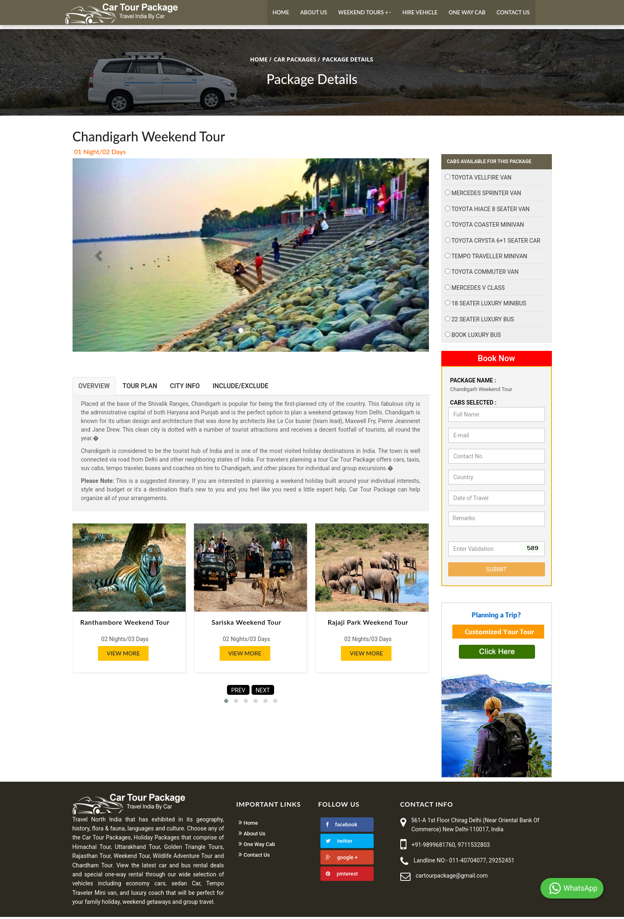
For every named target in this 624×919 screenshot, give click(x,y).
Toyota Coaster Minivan (488, 227)
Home (276, 13)
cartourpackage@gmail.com (452, 878)
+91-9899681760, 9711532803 (451, 847)
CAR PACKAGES (295, 62)
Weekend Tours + (359, 13)
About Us (309, 13)
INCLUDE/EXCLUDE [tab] (246, 388)
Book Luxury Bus (476, 337)
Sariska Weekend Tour (246, 625)
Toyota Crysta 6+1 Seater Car (496, 242)
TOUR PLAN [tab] (142, 388)
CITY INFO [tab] (189, 388)
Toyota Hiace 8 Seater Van (491, 211)
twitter (339, 843)
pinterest (342, 876)
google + (342, 859)
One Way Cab (465, 13)
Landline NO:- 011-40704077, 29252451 (464, 862)
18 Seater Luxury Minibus (489, 306)
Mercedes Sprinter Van (486, 195)
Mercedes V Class (478, 290)
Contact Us (512, 13)
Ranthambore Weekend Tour (125, 625)
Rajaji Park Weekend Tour (368, 625)
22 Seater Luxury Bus (483, 321)
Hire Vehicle (417, 13)
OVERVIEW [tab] (95, 388)
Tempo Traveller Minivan (489, 258)
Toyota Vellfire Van (482, 180)
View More (123, 655)
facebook (341, 826)
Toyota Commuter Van (485, 274)
